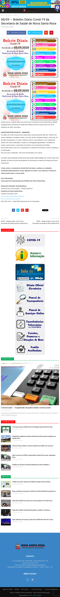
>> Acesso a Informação (50, 589)
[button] (57, 7)
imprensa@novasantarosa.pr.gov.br (12, 196)
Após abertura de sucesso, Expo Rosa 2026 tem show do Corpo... (33, 519)
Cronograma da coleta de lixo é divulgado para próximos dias (32, 427)
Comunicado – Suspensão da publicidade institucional (26, 407)
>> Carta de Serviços (36, 589)
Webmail (16, 589)
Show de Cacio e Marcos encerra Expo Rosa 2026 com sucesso (32, 446)
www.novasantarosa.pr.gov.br (10, 199)
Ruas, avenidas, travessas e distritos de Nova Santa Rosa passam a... (34, 491)
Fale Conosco (25, 589)
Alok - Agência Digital (35, 595)
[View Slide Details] (30, 4)
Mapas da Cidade (8, 589)
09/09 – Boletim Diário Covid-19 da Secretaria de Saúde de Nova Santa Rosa (46, 222)
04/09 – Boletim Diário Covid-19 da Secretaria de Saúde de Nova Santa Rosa (14, 222)
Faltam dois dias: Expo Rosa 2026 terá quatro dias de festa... (31, 482)
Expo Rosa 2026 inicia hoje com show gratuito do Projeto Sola (32, 500)
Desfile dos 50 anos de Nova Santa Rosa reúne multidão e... (31, 464)
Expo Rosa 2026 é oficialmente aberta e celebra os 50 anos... (31, 510)
